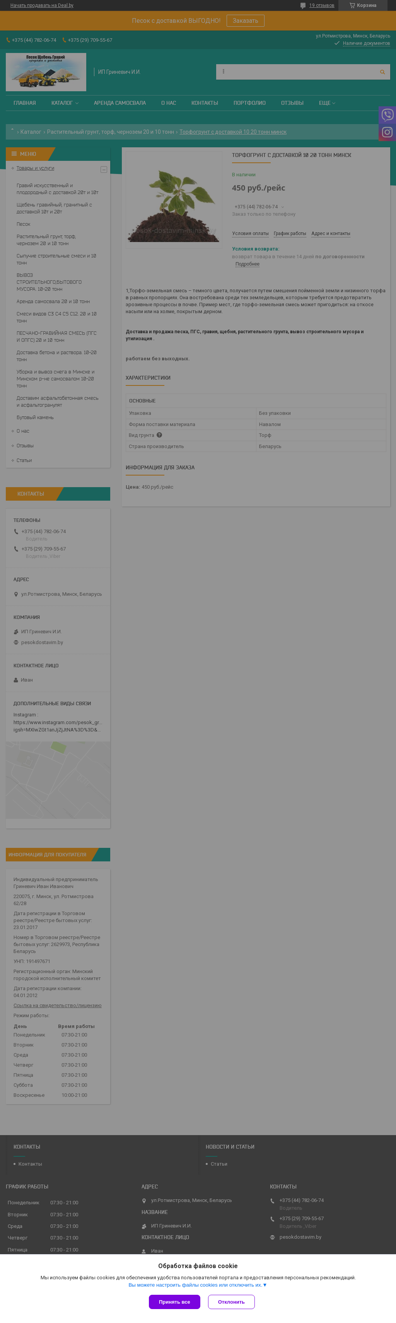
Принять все (174, 1302)
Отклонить (231, 1302)
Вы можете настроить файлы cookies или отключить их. (195, 1285)
